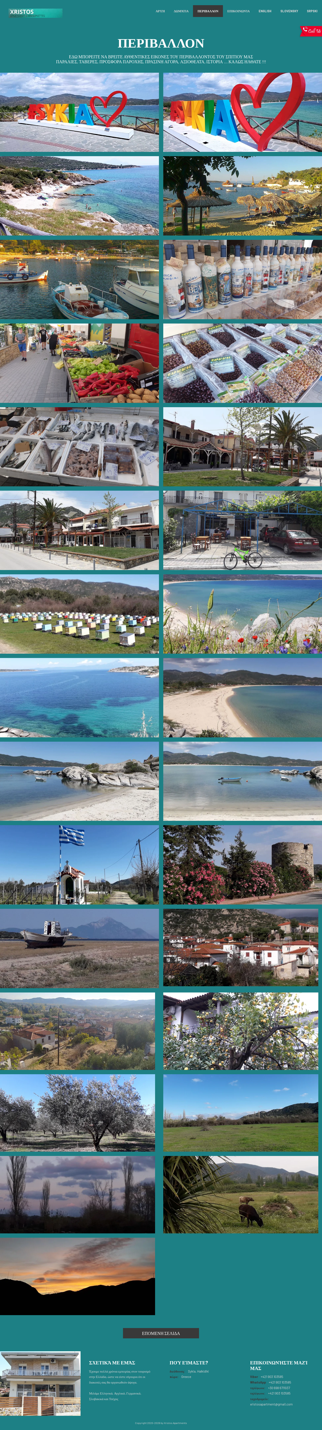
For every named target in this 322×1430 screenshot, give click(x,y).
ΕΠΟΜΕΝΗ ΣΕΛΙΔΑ (161, 1333)
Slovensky (289, 11)
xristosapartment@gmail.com (271, 1404)
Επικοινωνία (238, 11)
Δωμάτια (181, 11)
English (265, 11)
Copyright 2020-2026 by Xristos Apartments (161, 1422)
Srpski (312, 11)
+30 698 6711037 (279, 1388)
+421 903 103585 (271, 1377)
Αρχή (160, 11)
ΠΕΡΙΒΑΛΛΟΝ (208, 11)
